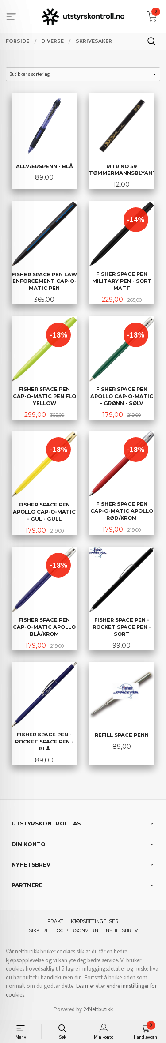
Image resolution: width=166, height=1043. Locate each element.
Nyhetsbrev (122, 931)
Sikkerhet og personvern (63, 931)
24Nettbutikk (98, 1009)
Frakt (55, 921)
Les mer (85, 986)
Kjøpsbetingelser (95, 921)
